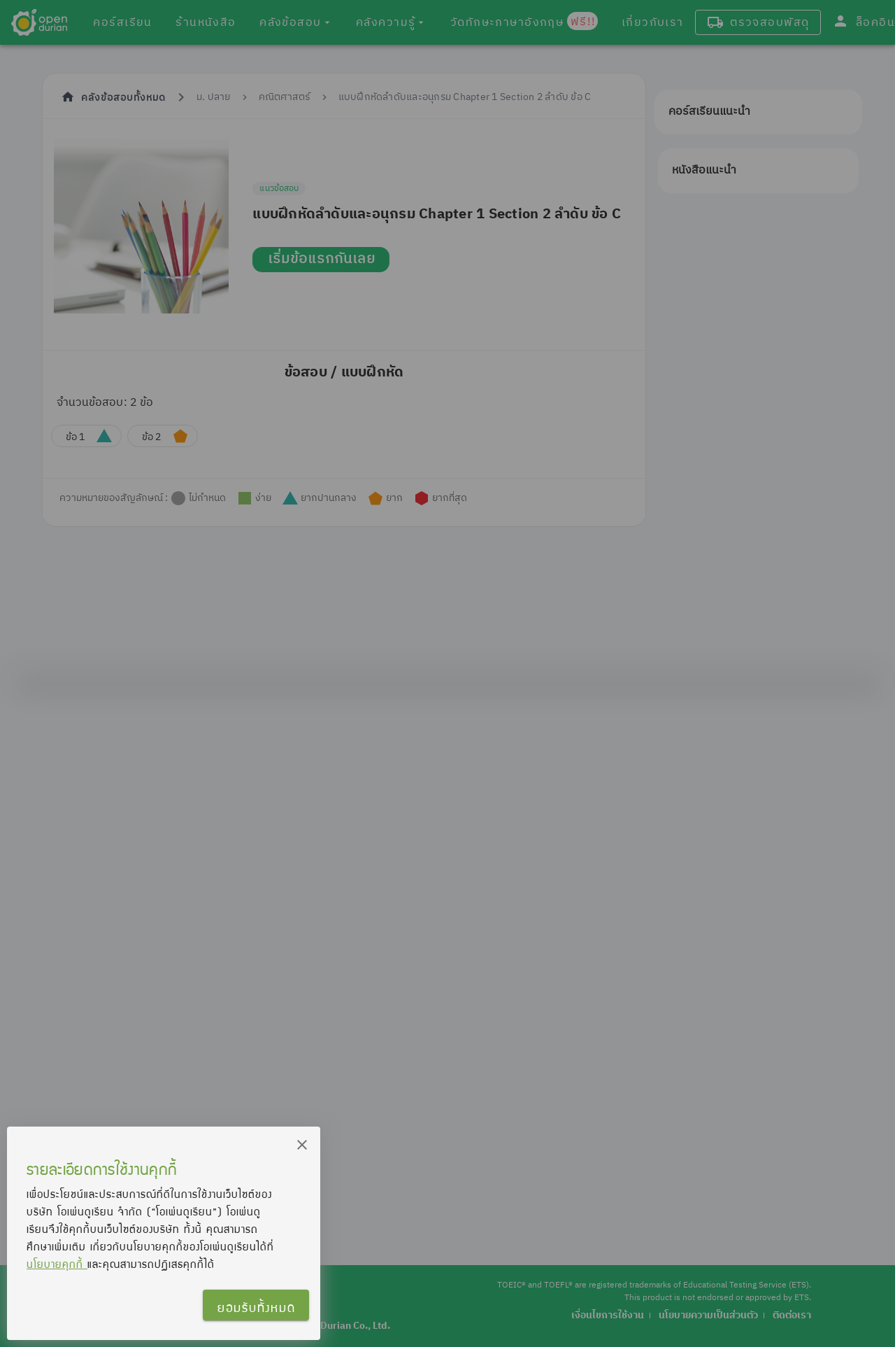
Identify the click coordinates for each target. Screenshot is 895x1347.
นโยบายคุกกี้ (57, 1263)
